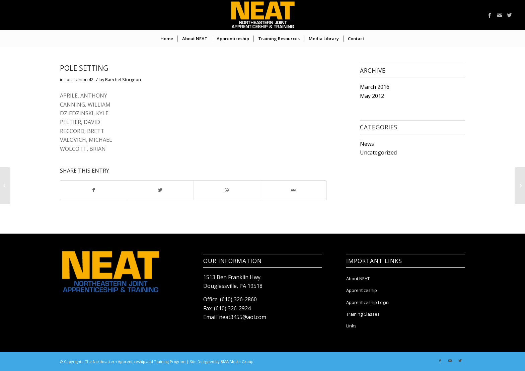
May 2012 (372, 96)
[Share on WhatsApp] (227, 190)
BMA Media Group (237, 361)
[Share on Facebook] (93, 190)
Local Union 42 (79, 79)
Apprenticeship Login (367, 302)
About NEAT (358, 278)
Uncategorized (378, 152)
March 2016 (374, 86)
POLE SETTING (84, 68)
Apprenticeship (361, 290)
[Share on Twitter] (160, 190)
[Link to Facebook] (489, 15)
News (367, 143)
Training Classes (363, 314)
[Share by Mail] (293, 190)
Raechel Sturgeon (123, 79)
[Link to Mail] (500, 15)
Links (351, 326)
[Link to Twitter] (510, 15)
